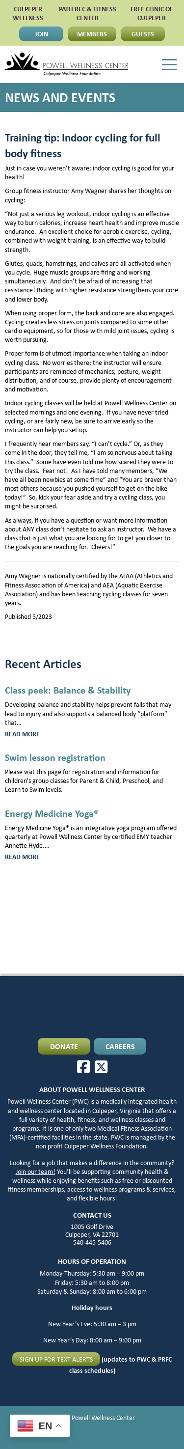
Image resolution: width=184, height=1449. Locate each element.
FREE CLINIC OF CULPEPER (152, 13)
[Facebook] (83, 1066)
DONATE (64, 1046)
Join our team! (35, 1171)
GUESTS (142, 33)
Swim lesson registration (55, 757)
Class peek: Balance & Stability (68, 690)
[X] (101, 1066)
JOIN (41, 33)
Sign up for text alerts (56, 1359)
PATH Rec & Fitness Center (87, 13)
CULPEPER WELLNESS (28, 13)
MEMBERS (92, 33)
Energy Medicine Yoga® (52, 813)
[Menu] (169, 65)
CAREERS (120, 1046)
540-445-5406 (92, 1242)
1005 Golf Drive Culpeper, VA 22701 (92, 1230)
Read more (36, 733)
